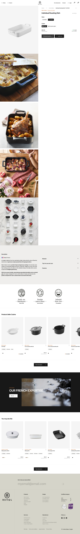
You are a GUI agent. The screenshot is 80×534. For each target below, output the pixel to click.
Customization (26, 519)
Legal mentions (42, 529)
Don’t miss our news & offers (40, 482)
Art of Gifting (26, 520)
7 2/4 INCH (51, 19)
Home (43, 8)
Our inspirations (45, 501)
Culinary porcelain (27, 501)
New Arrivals (26, 497)
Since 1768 (44, 520)
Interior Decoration (27, 522)
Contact (64, 2)
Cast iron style (52, 26)
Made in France (45, 523)
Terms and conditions (33, 529)
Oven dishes (51, 8)
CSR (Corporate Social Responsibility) (49, 522)
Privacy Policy (49, 529)
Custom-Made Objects (28, 523)
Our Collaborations (46, 497)
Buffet (25, 503)
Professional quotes (48, 36)
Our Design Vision (45, 498)
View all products (40, 364)
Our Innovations (45, 500)
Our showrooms (57, 2)
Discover (13, 395)
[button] (69, 3)
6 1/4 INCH (44, 19)
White (44, 26)
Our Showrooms (27, 517)
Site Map (25, 529)
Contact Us (44, 517)
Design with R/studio (52, 10)
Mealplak (25, 504)
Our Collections (27, 498)
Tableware (26, 500)
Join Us (43, 519)
